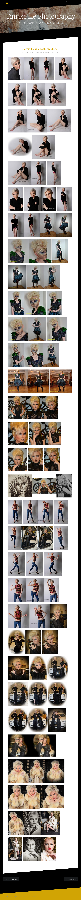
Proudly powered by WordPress (13, 896)
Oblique (28, 896)
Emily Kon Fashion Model (11, 879)
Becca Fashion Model (70, 879)
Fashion (36, 52)
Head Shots (41, 52)
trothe (31, 52)
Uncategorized (55, 52)
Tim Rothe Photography (40, 16)
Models (49, 52)
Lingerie (46, 52)
